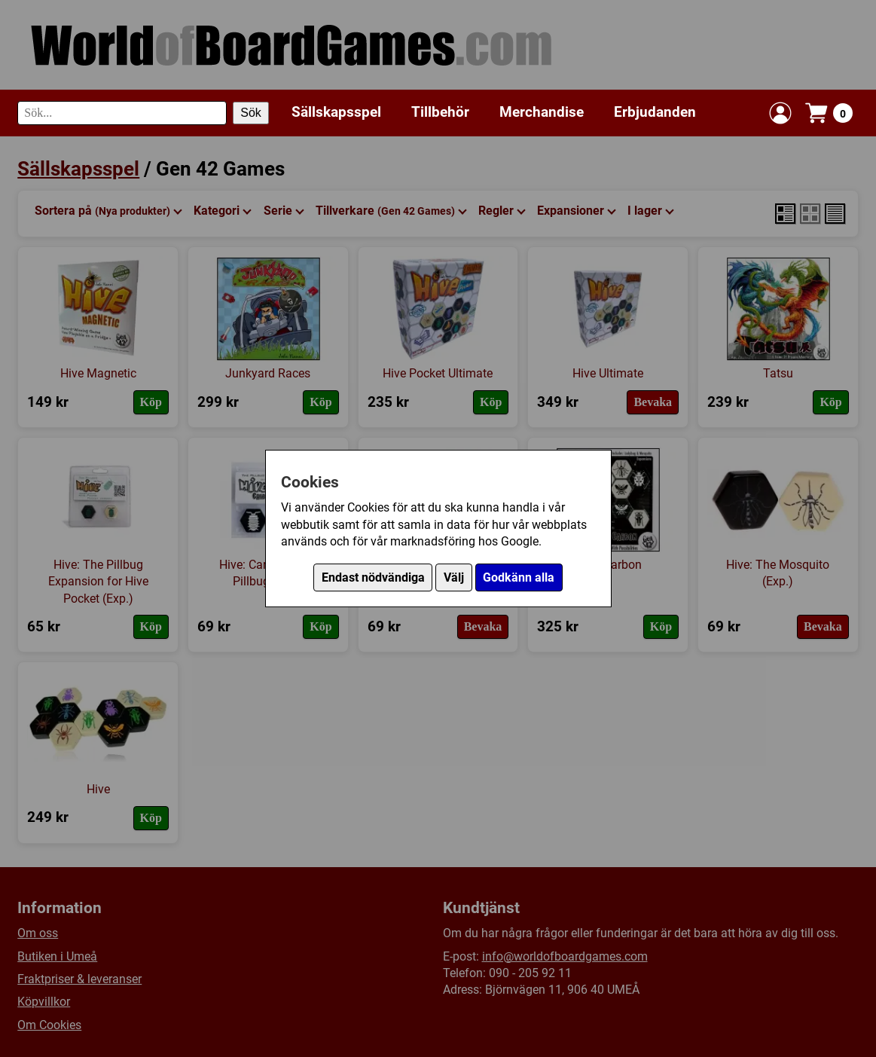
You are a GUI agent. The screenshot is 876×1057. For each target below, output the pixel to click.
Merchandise (541, 112)
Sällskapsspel (336, 112)
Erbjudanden (655, 112)
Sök (250, 112)
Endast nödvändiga (373, 577)
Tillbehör (440, 112)
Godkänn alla (518, 577)
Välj (454, 577)
